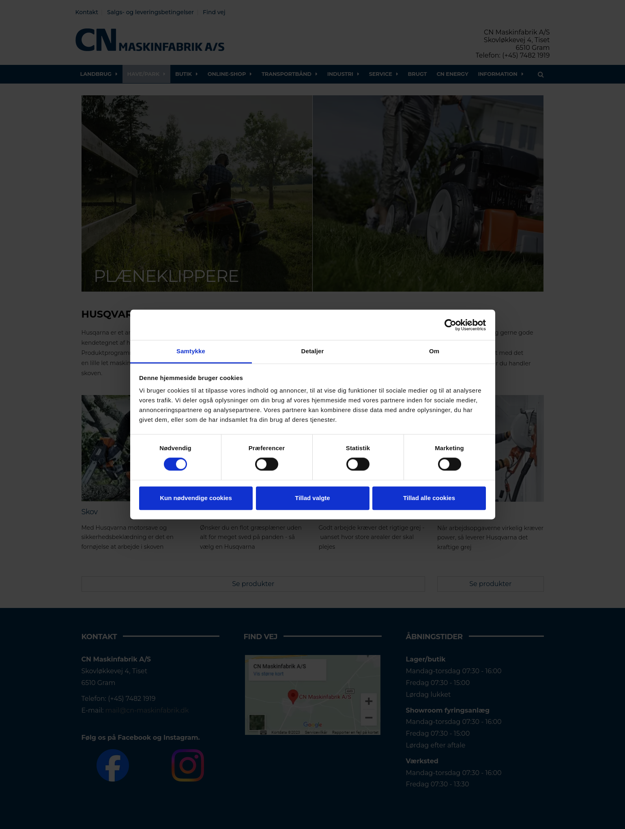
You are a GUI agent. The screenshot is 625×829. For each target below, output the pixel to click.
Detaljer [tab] (312, 351)
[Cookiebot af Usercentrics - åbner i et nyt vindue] (450, 325)
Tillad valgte (312, 497)
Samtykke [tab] (190, 351)
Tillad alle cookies (429, 497)
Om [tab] (434, 351)
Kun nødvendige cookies (196, 497)
